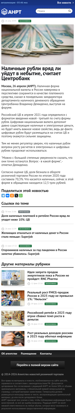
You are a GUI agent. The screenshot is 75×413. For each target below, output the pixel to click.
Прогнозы (24, 211)
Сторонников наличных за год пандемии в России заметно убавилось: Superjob (34, 252)
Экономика (24, 21)
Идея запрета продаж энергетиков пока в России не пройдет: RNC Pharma (48, 275)
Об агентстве (9, 353)
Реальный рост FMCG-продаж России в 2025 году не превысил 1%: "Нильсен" (50, 296)
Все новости (64, 2)
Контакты (46, 353)
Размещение (28, 353)
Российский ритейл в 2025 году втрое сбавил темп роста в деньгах (49, 316)
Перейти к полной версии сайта (37, 365)
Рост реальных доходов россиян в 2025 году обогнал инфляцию (50, 334)
